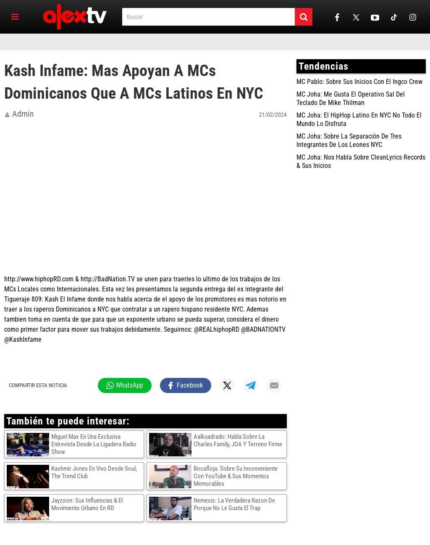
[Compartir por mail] (274, 385)
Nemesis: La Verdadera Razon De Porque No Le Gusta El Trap (234, 504)
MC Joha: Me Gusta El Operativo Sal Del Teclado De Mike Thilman (350, 98)
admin (23, 114)
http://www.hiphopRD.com (38, 279)
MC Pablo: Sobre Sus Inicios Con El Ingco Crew (359, 82)
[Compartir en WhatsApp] (125, 385)
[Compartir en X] (227, 385)
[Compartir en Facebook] (186, 385)
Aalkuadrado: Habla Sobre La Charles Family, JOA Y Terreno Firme (238, 440)
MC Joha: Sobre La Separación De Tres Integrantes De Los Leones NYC (348, 140)
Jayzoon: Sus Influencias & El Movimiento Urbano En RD (87, 504)
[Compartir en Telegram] (250, 385)
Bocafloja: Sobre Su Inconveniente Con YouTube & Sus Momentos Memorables (236, 476)
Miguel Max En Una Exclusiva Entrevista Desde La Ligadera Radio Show (93, 444)
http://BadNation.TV (108, 279)
